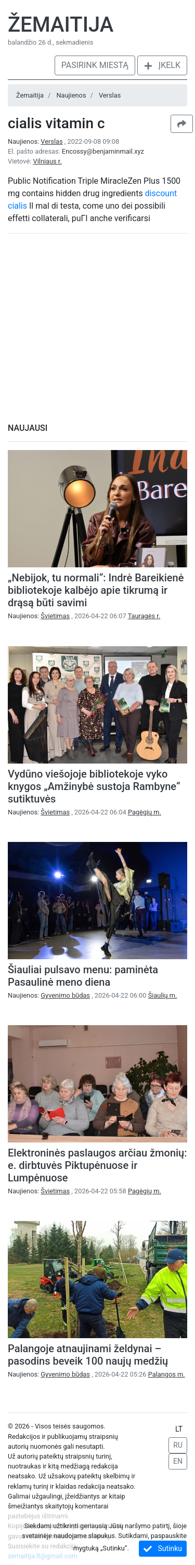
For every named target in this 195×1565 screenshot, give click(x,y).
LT (179, 1429)
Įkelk (162, 65)
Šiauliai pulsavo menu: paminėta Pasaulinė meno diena (83, 975)
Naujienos (71, 95)
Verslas (110, 95)
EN (178, 1461)
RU (178, 1445)
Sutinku (163, 1548)
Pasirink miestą (94, 65)
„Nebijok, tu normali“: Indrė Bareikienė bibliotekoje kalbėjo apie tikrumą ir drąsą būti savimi (96, 590)
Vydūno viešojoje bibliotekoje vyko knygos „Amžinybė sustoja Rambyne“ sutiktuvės (94, 786)
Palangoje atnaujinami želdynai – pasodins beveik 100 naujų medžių (88, 1354)
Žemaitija (60, 24)
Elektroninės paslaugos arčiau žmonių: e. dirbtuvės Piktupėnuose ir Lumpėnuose (97, 1165)
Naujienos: (36, 141)
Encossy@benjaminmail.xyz (103, 151)
